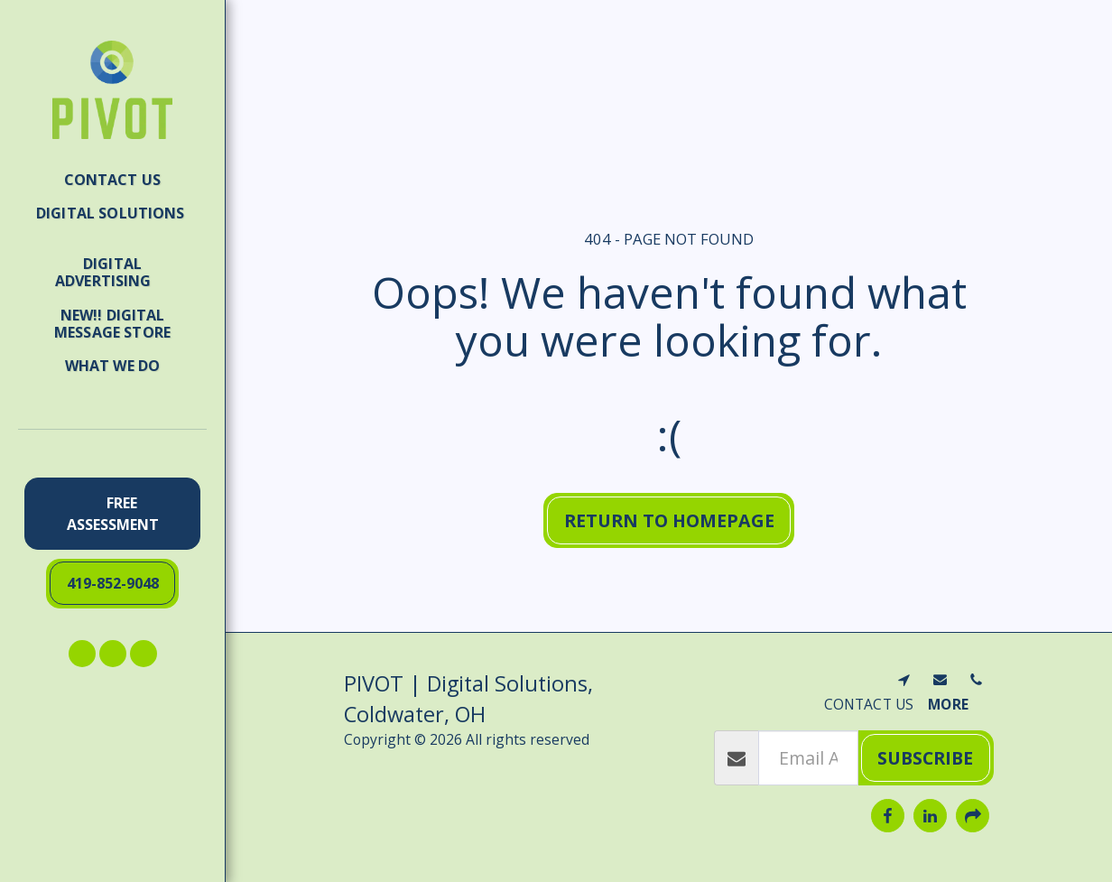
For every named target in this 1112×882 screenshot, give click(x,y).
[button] (112, 222)
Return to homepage (669, 520)
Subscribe (925, 758)
